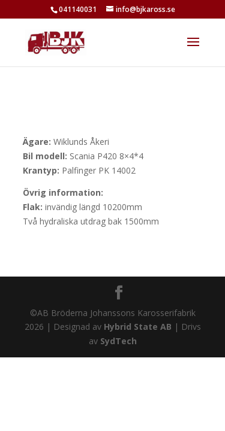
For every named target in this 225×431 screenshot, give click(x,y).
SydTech (118, 341)
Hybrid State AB (138, 326)
